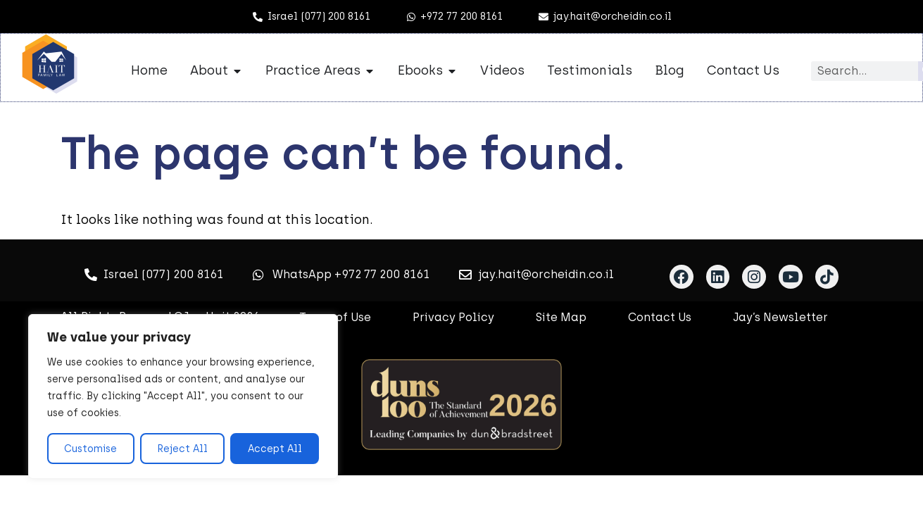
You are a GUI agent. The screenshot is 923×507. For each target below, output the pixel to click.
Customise (90, 448)
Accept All (275, 448)
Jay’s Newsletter (780, 317)
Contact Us (659, 317)
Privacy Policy (453, 317)
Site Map (561, 317)
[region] (183, 396)
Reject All (182, 448)
